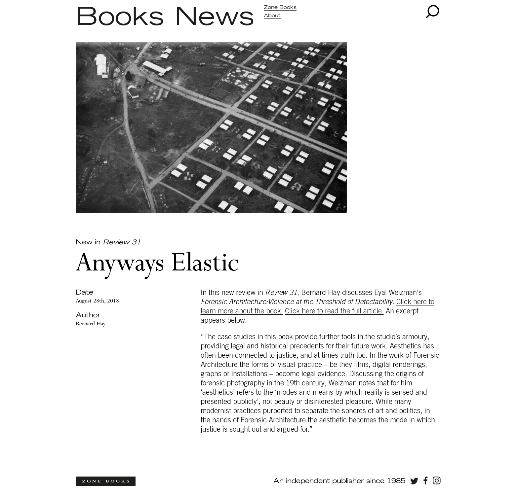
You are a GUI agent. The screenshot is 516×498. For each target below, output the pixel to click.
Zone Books (280, 7)
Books (120, 17)
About (272, 15)
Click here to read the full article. (334, 311)
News (214, 17)
